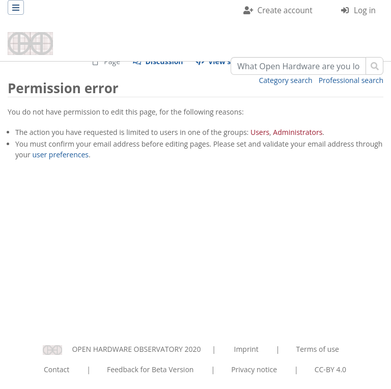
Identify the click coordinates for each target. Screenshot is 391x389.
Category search (286, 80)
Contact (56, 369)
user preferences (60, 154)
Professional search (351, 80)
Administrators (297, 132)
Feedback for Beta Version (150, 369)
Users (259, 132)
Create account (285, 10)
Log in (365, 10)
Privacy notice (254, 369)
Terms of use (317, 349)
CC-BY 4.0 (330, 369)
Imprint (246, 349)
